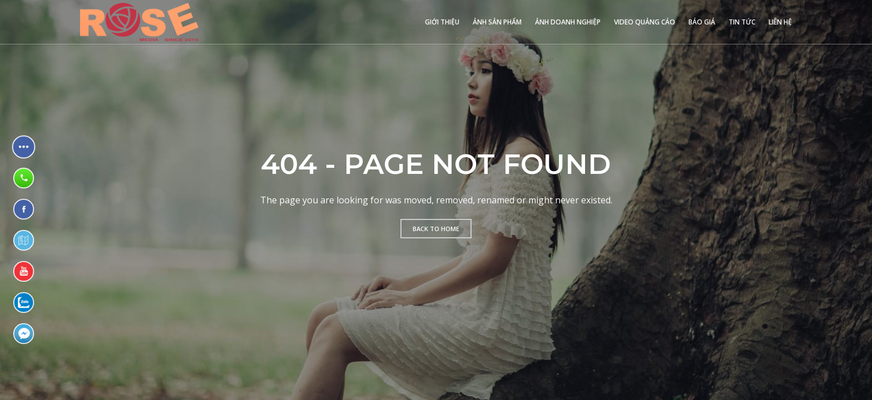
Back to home (436, 228)
